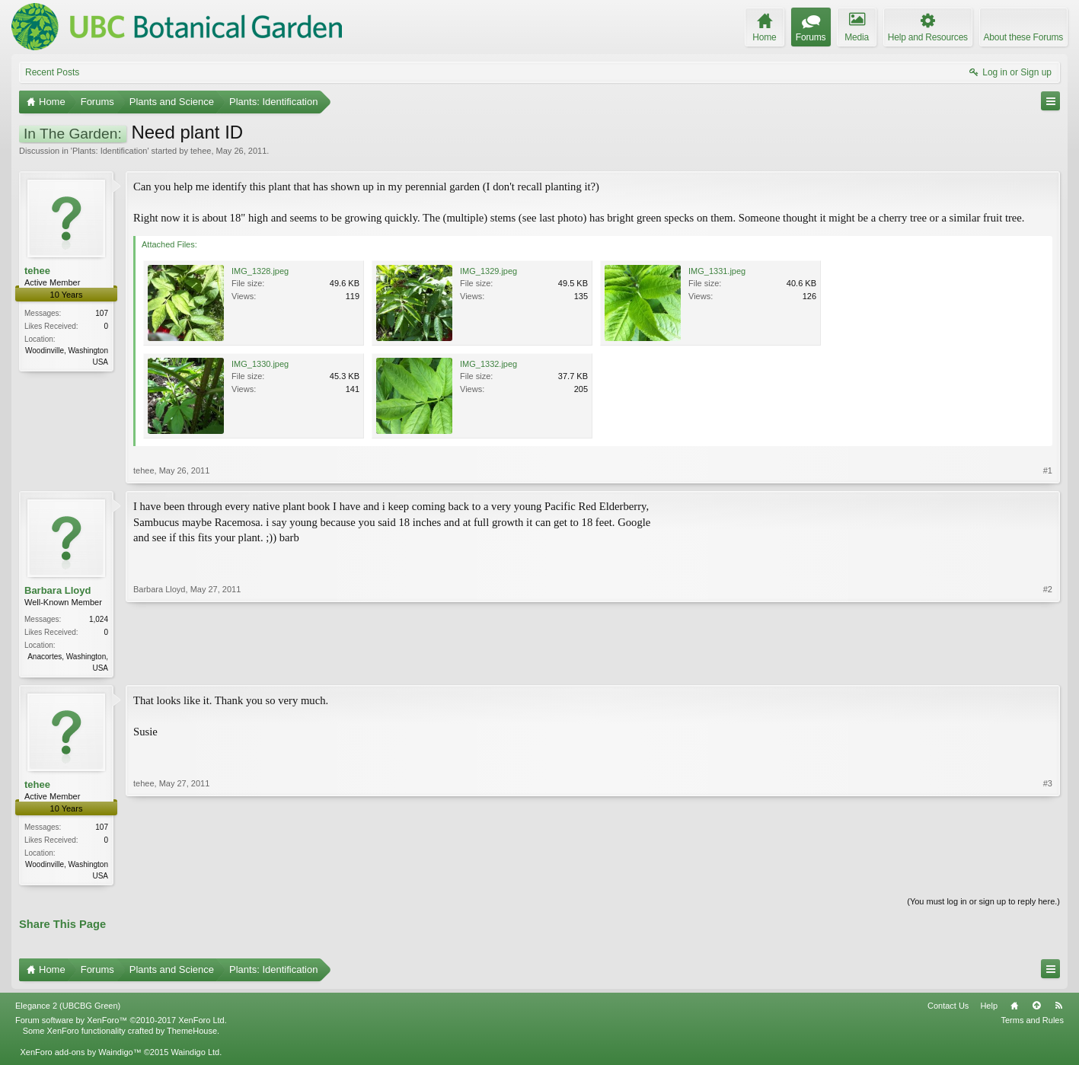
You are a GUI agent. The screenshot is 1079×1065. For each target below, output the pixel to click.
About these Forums (1023, 37)
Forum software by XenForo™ (121, 1023)
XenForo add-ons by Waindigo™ (80, 1055)
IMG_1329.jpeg (488, 271)
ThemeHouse (192, 1033)
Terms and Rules (1032, 1023)
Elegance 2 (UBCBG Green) (67, 1008)
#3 (1047, 875)
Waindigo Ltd (195, 1055)
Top (1036, 1008)
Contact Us (948, 1008)
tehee (201, 150)
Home (1014, 1008)
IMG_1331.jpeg (716, 271)
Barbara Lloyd (57, 590)
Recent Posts (52, 72)
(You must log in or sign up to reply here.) (983, 904)
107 (101, 313)
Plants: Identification (109, 150)
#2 (1047, 666)
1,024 (98, 619)
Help (989, 1008)
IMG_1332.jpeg (488, 363)
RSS (1058, 1008)
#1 (1047, 470)
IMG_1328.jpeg (260, 271)
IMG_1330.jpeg (260, 363)
